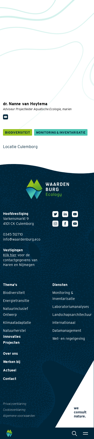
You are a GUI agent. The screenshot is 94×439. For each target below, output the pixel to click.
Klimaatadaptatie (17, 323)
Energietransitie (16, 301)
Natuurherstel (14, 331)
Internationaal (63, 323)
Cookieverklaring (14, 410)
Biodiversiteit (14, 293)
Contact (9, 379)
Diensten (59, 285)
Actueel (9, 370)
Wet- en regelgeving (68, 339)
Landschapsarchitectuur (72, 315)
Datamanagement (66, 331)
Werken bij (11, 362)
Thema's (10, 285)
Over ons (10, 353)
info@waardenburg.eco (21, 239)
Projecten (11, 343)
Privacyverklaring (14, 404)
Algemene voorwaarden (19, 416)
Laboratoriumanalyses (70, 307)
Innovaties (12, 337)
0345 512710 (13, 234)
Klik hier (10, 255)
